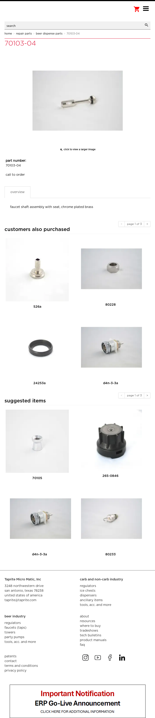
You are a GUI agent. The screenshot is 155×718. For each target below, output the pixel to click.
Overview (17, 192)
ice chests (87, 590)
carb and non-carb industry (101, 579)
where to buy (90, 626)
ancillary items (91, 600)
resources (87, 621)
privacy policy (15, 670)
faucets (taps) (15, 627)
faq (82, 644)
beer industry (15, 616)
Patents (10, 656)
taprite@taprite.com (20, 600)
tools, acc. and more (95, 605)
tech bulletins (90, 635)
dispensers (88, 595)
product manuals (93, 640)
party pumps (14, 637)
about (84, 616)
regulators (88, 586)
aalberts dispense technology (27, 13)
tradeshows (89, 630)
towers (10, 632)
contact (11, 661)
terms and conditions (21, 665)
